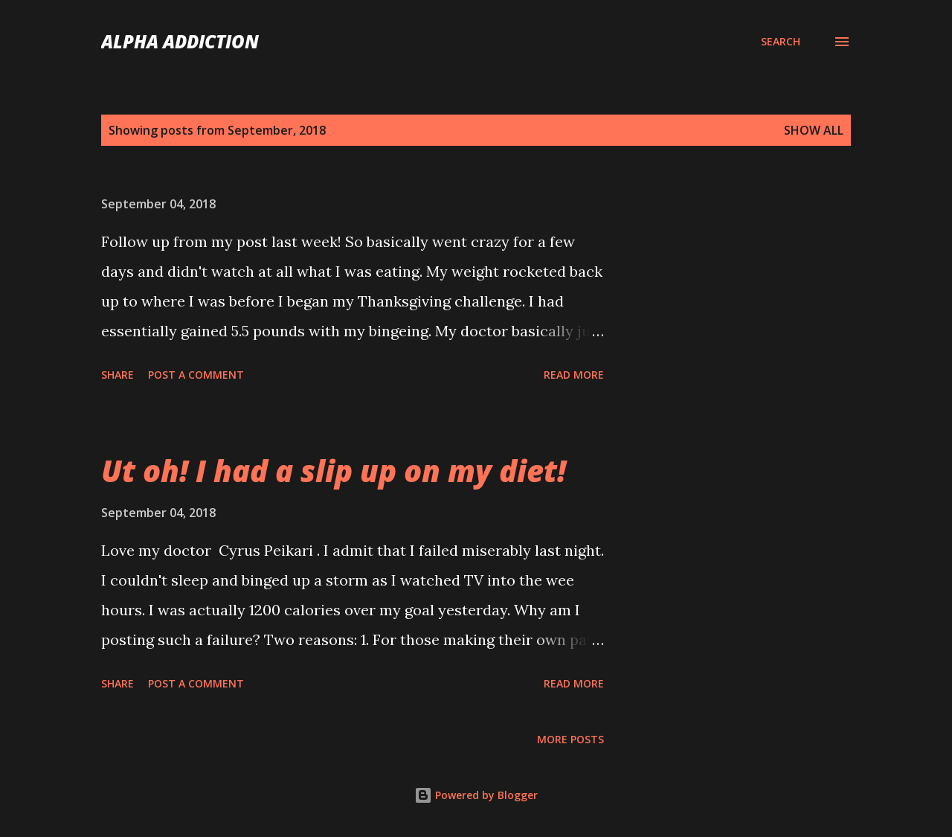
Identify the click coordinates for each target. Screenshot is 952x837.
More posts (570, 739)
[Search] (780, 42)
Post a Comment (196, 375)
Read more (574, 375)
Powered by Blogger (476, 795)
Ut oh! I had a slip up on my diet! (333, 470)
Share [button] (117, 375)
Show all (813, 130)
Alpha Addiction (180, 41)
